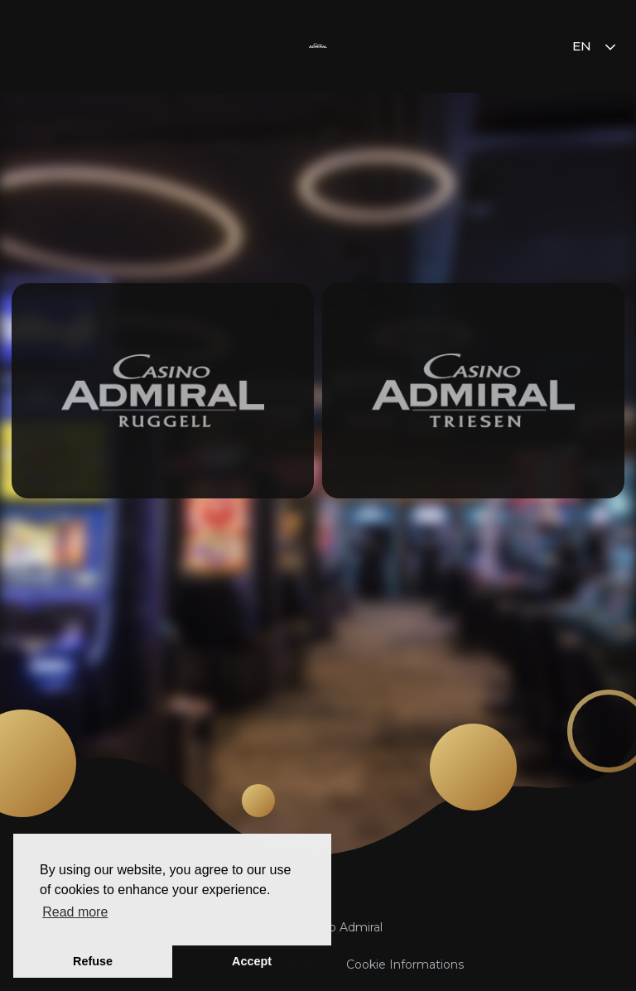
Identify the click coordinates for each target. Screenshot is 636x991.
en (595, 46)
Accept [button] (252, 961)
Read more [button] (75, 912)
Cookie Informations (405, 964)
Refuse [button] (93, 961)
